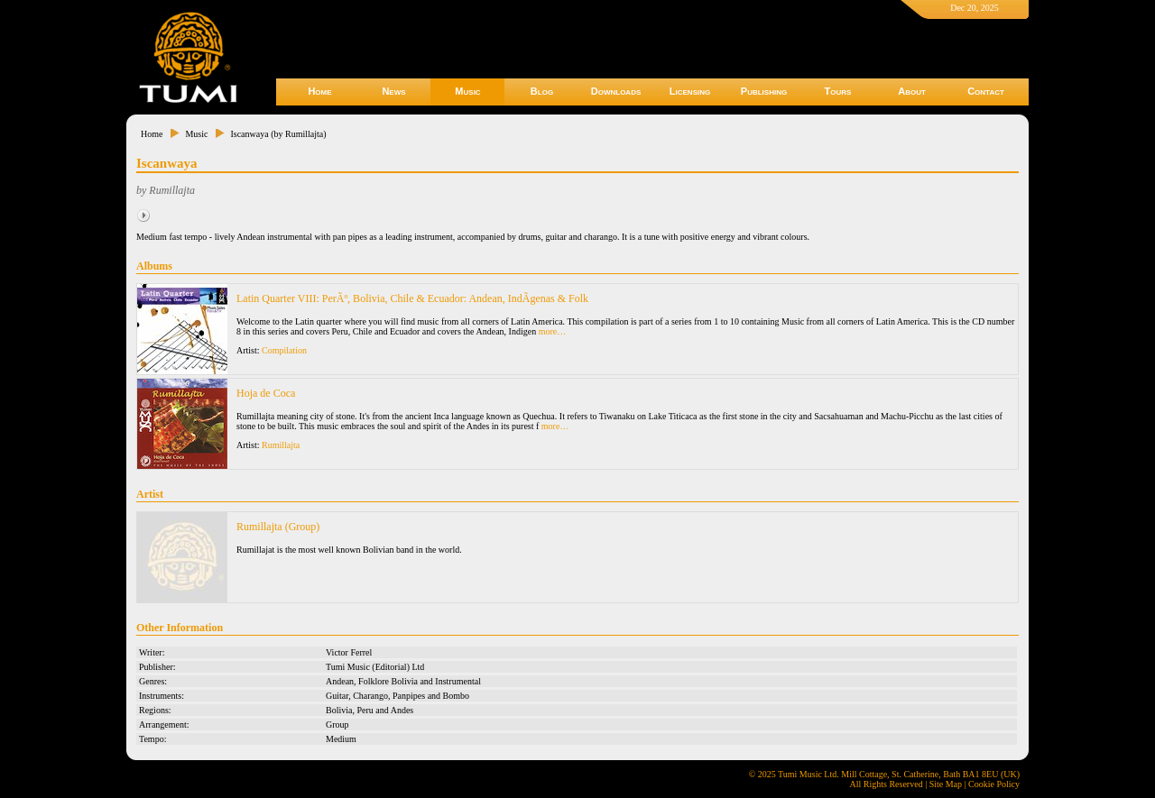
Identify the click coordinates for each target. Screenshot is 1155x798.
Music (467, 91)
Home (319, 91)
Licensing (690, 91)
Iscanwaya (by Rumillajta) (278, 134)
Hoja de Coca (265, 393)
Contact (985, 91)
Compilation (284, 350)
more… (553, 331)
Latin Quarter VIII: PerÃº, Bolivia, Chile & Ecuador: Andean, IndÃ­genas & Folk (412, 298)
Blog (542, 91)
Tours (838, 91)
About (912, 91)
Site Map (945, 784)
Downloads (616, 91)
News (393, 91)
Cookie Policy (994, 784)
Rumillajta (281, 445)
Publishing (764, 91)
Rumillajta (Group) (277, 526)
